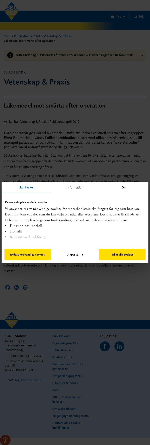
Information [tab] (75, 187)
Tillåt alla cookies (123, 254)
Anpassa (75, 254)
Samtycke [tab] (26, 187)
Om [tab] (123, 187)
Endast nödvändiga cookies (27, 254)
